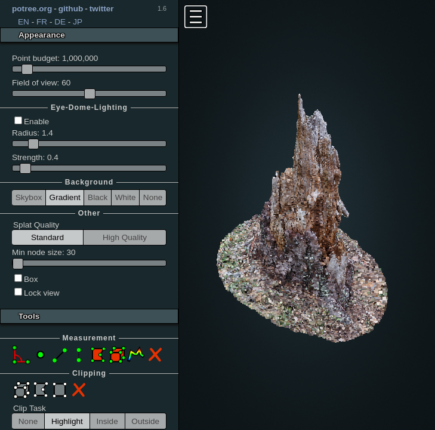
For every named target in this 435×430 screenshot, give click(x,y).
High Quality (125, 237)
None (153, 197)
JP (77, 21)
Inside (107, 421)
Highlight (67, 421)
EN (23, 21)
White (125, 197)
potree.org (32, 8)
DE (60, 21)
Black (97, 197)
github (71, 8)
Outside (145, 421)
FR (41, 21)
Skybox (29, 197)
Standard (47, 237)
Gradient (65, 197)
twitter (102, 8)
